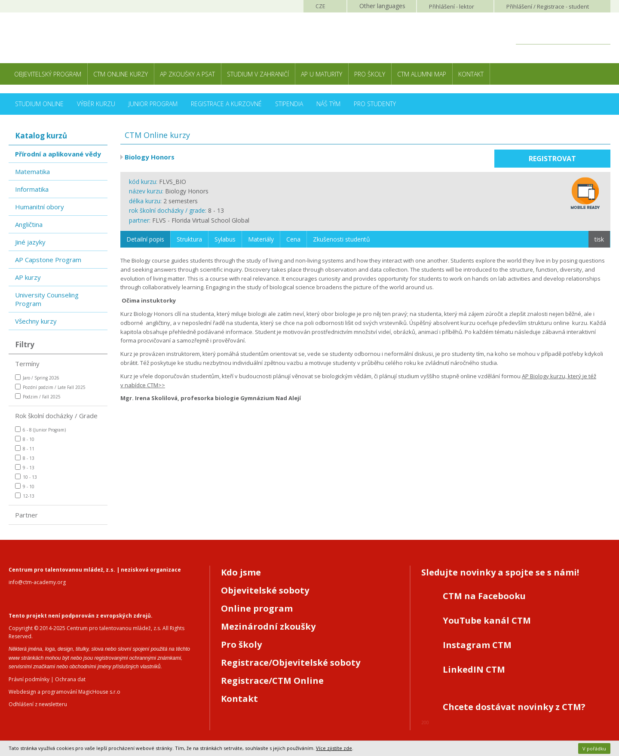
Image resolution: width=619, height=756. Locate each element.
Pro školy (369, 74)
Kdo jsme (241, 572)
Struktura (189, 239)
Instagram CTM (477, 645)
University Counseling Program (47, 299)
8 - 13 (24, 458)
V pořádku (594, 748)
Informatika (32, 189)
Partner (26, 515)
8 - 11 (24, 448)
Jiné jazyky (30, 242)
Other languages (382, 6)
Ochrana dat (70, 679)
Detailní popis (145, 239)
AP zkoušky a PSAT (187, 74)
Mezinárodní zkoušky (268, 626)
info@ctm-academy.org (37, 582)
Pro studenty (375, 104)
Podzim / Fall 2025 (38, 396)
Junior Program (153, 104)
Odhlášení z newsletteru (38, 704)
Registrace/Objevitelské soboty (290, 662)
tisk (599, 239)
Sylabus (225, 239)
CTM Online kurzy (120, 74)
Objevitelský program (47, 74)
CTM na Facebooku (484, 596)
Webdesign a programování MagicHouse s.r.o (64, 691)
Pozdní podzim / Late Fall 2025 (50, 387)
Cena (293, 239)
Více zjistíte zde (334, 748)
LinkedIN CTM (474, 669)
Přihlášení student (547, 6)
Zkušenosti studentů (341, 239)
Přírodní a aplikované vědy (58, 154)
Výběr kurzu (96, 104)
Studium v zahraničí (258, 74)
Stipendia (289, 104)
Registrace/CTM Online (272, 680)
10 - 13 (26, 477)
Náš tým (328, 104)
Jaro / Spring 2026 (37, 377)
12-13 (24, 496)
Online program (257, 608)
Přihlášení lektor (451, 6)
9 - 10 (24, 486)
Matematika (32, 171)
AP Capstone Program (48, 259)
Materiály (261, 239)
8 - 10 (24, 439)
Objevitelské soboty (265, 590)
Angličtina (29, 224)
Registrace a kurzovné (226, 104)
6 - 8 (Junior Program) (40, 429)
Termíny (27, 363)
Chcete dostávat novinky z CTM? (514, 707)
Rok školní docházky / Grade (56, 415)
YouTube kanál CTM (487, 620)
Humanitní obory (39, 206)
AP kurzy (28, 277)
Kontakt (471, 74)
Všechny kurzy (36, 321)
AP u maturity (321, 74)
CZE (320, 6)
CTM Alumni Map (421, 74)
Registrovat (552, 158)
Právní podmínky (29, 679)
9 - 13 (24, 467)
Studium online (39, 104)
